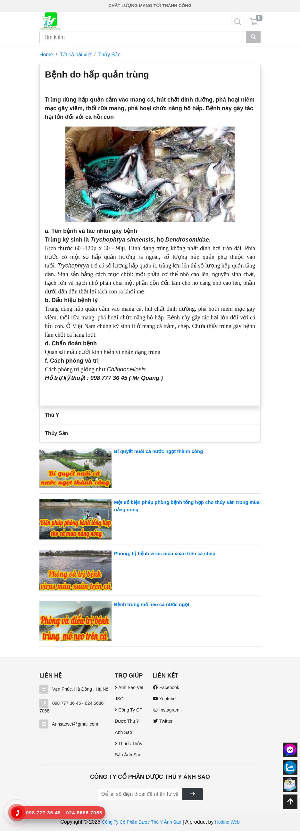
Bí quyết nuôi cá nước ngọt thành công (158, 451)
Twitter (162, 721)
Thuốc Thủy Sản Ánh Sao (128, 749)
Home (46, 54)
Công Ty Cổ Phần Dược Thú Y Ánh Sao (141, 822)
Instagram (166, 709)
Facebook (166, 687)
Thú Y (52, 415)
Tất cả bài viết (76, 54)
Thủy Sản (109, 54)
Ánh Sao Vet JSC (129, 693)
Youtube (164, 698)
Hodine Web (227, 822)
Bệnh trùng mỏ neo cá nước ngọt (151, 604)
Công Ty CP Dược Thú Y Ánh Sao (128, 721)
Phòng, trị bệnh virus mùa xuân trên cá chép (164, 553)
